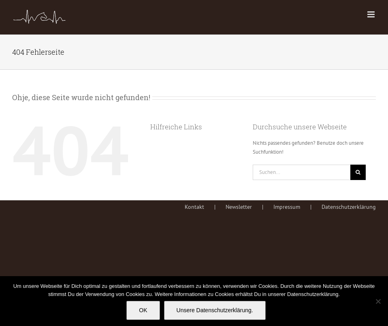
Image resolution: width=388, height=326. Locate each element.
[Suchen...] (301, 172)
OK (143, 310)
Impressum (286, 206)
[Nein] (378, 301)
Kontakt (194, 206)
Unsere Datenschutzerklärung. (215, 310)
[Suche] (358, 172)
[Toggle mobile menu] (371, 14)
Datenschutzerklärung (349, 206)
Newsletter (239, 206)
